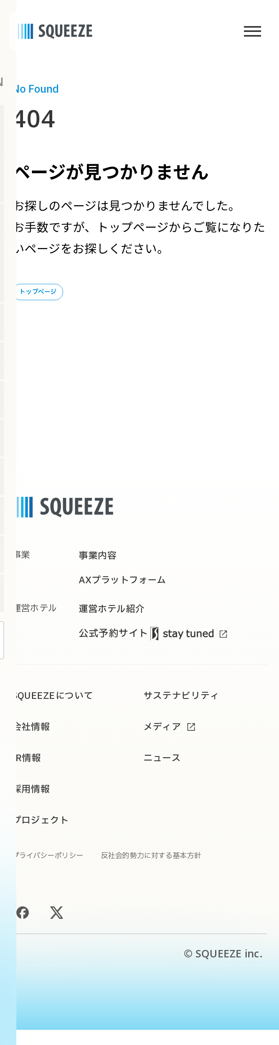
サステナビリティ (185, 707)
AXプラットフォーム (128, 587)
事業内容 (100, 559)
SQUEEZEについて (58, 707)
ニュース (164, 770)
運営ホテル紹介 (116, 618)
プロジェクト (44, 834)
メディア (164, 738)
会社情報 (33, 738)
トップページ (38, 292)
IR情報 (29, 770)
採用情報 (33, 802)
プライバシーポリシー (53, 871)
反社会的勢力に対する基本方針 (171, 871)
